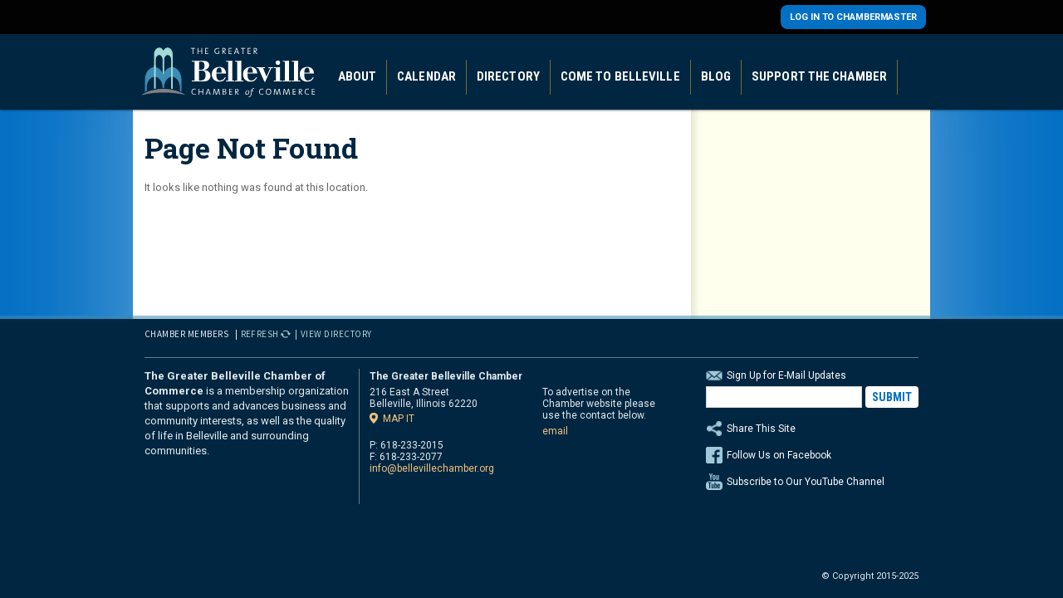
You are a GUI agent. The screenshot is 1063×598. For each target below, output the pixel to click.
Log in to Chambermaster (853, 17)
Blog (716, 76)
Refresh (260, 334)
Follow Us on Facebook (779, 455)
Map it (398, 418)
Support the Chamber (819, 76)
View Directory (336, 334)
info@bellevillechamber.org (432, 468)
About (357, 76)
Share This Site (812, 428)
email (555, 431)
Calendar (426, 76)
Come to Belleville (620, 76)
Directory (508, 76)
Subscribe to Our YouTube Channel (805, 482)
